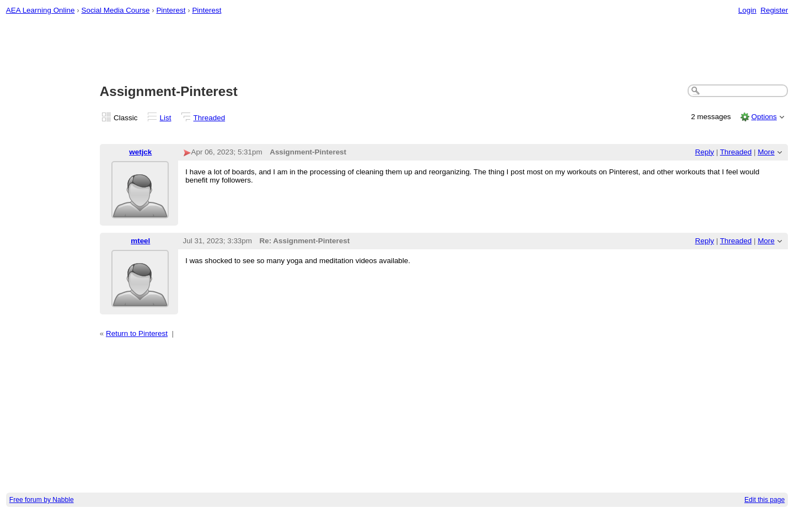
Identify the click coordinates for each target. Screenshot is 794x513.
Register (774, 10)
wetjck (140, 152)
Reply (704, 152)
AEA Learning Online (40, 10)
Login (747, 10)
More (766, 152)
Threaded (210, 118)
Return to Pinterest (137, 333)
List (165, 118)
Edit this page (764, 500)
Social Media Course (115, 10)
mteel (140, 241)
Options (763, 117)
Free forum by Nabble (41, 500)
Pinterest (170, 10)
